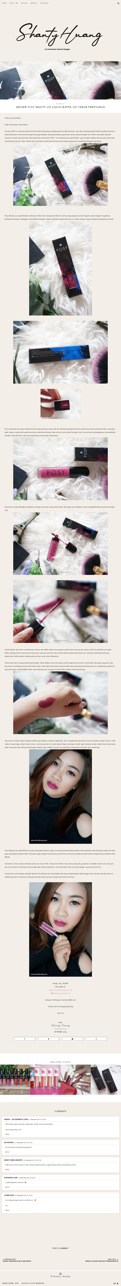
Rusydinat (9, 1142)
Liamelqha (9, 1195)
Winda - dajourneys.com (16, 1119)
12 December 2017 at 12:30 (23, 1142)
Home (4, 3)
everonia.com (10, 1178)
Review (24, 3)
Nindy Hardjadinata (13, 1160)
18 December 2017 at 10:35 (23, 1195)
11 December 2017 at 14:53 (37, 1119)
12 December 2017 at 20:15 (27, 1178)
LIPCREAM (58, 1032)
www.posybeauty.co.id (60, 990)
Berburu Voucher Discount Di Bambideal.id (102, 1261)
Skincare (44, 3)
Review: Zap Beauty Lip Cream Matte (17, 1261)
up (116, 1283)
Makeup (34, 3)
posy (65, 1032)
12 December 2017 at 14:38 (32, 1160)
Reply (7, 1134)
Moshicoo (40, 1283)
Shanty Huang (60, 1025)
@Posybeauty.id (62, 993)
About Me (14, 3)
